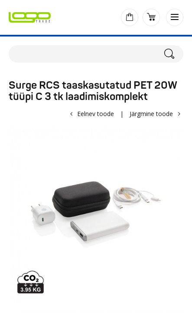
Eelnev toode (95, 114)
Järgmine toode (151, 114)
